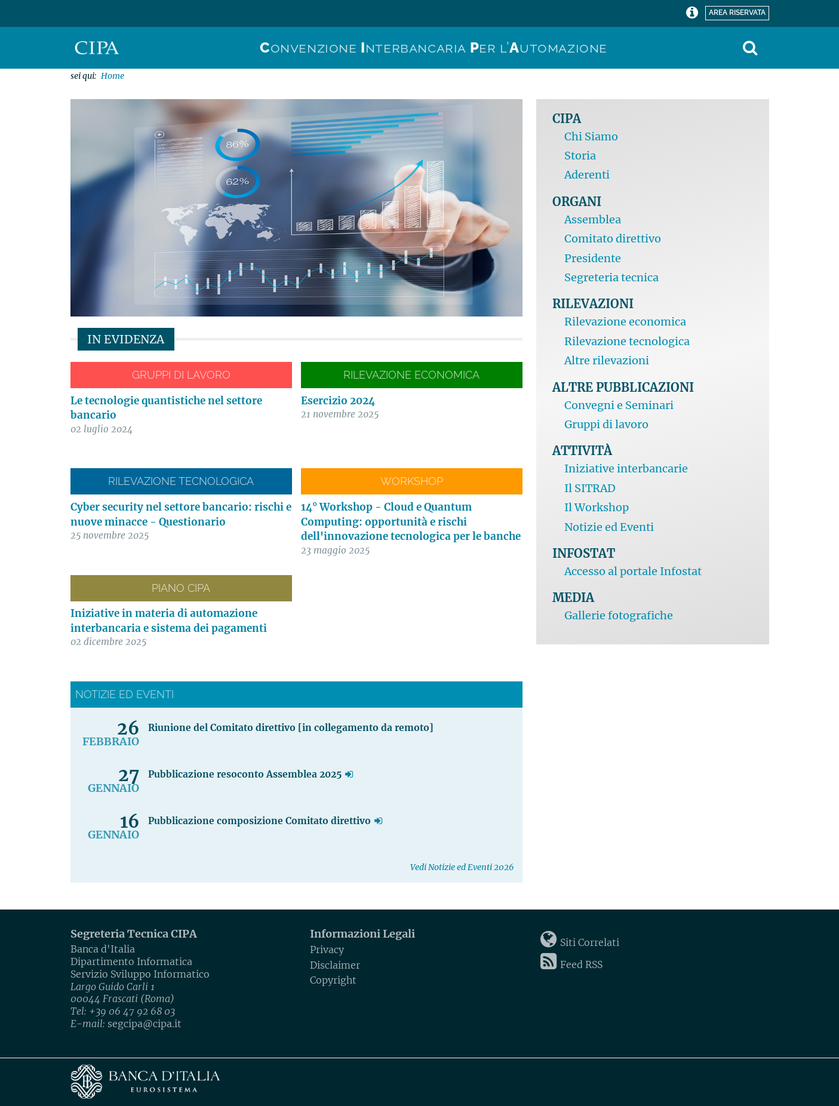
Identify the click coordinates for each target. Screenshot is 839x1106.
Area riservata (735, 11)
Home (112, 75)
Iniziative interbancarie (626, 468)
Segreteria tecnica (611, 277)
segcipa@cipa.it (144, 1024)
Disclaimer (335, 965)
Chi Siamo (591, 136)
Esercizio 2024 (338, 400)
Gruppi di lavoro (606, 424)
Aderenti (587, 175)
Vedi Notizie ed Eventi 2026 (462, 867)
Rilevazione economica (625, 321)
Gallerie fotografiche (618, 615)
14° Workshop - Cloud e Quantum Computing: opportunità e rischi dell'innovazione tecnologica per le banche (411, 521)
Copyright (333, 980)
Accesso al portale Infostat (633, 571)
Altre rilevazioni (606, 360)
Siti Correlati (589, 942)
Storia (580, 155)
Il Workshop (596, 507)
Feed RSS (581, 964)
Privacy (327, 950)
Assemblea (592, 219)
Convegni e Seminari (619, 405)
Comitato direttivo (612, 238)
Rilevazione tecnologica (627, 341)
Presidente (592, 258)
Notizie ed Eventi (609, 527)
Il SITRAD (590, 488)
